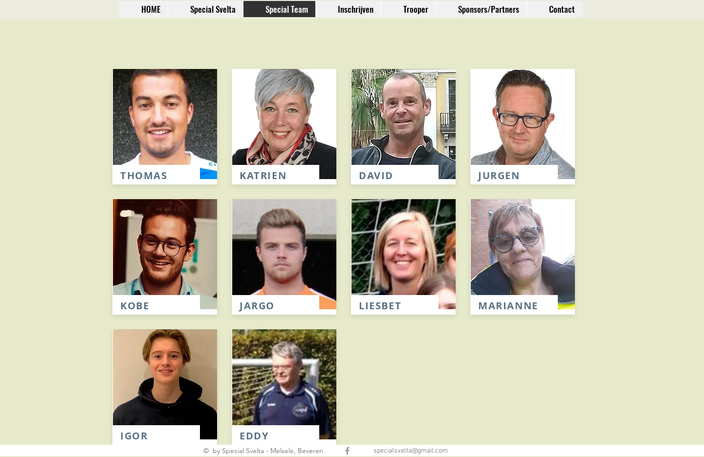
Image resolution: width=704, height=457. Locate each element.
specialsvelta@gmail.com (411, 451)
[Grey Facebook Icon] (347, 451)
